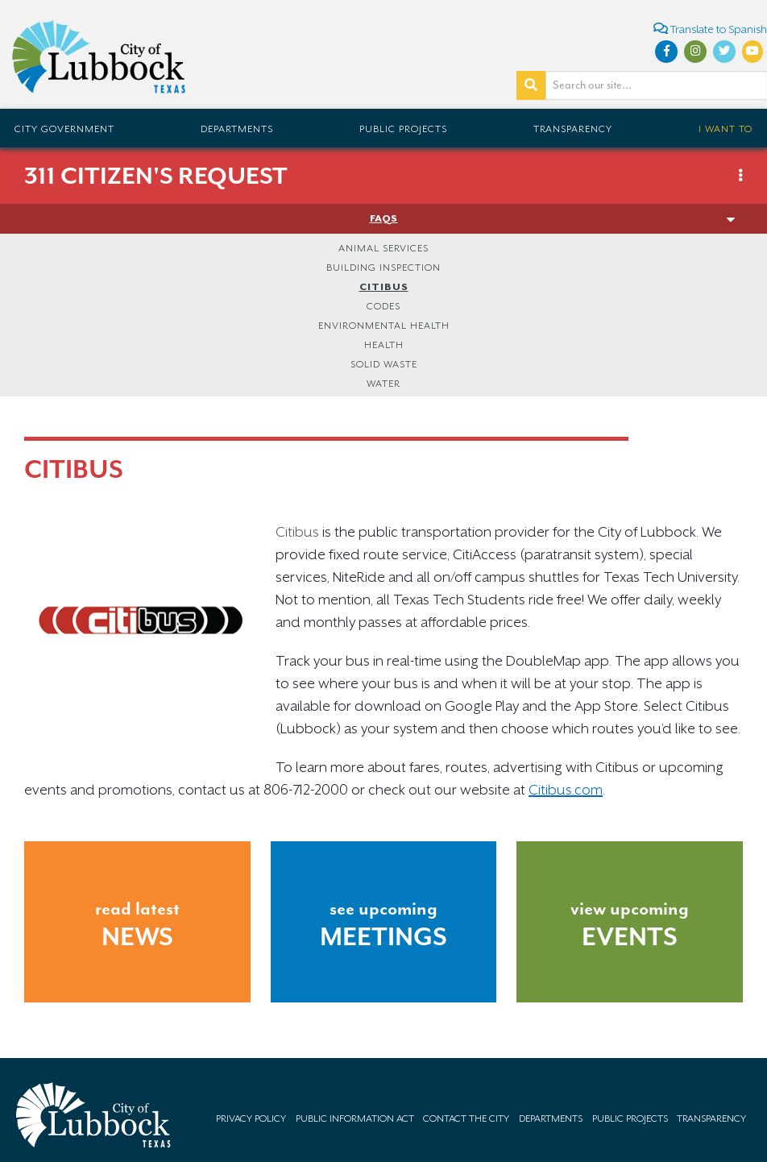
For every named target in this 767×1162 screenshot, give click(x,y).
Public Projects (403, 129)
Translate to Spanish (710, 28)
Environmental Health (384, 325)
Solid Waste (383, 364)
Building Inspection (383, 267)
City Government (64, 129)
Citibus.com (566, 790)
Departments (237, 129)
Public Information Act (355, 1118)
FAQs (384, 218)
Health (384, 345)
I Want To (725, 129)
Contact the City (466, 1118)
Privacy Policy (251, 1118)
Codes (383, 306)
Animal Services (383, 248)
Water (383, 383)
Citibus (383, 287)
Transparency (572, 129)
